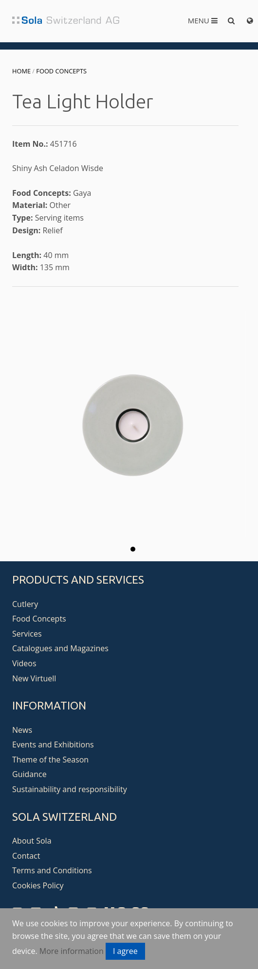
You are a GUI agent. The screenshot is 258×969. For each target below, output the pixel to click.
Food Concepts (61, 71)
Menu (203, 20)
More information (71, 951)
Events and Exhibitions (53, 744)
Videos (24, 663)
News (22, 730)
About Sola (32, 840)
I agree (125, 951)
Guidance (29, 774)
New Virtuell (34, 678)
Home (21, 71)
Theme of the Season (50, 759)
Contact (26, 855)
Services (27, 633)
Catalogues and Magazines (60, 648)
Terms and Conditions (52, 870)
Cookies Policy (38, 885)
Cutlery (25, 604)
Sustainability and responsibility (69, 789)
